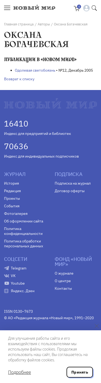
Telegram (18, 268)
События (11, 206)
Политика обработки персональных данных (23, 243)
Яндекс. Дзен (22, 290)
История (11, 183)
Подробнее (19, 372)
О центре (63, 280)
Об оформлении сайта (23, 221)
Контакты (63, 288)
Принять (79, 372)
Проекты (12, 198)
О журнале (64, 273)
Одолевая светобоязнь (35, 70)
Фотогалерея (15, 213)
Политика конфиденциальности (23, 231)
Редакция (12, 190)
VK (13, 275)
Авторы (44, 24)
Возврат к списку (19, 78)
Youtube (18, 283)
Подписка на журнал (73, 183)
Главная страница (19, 24)
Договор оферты (70, 190)
